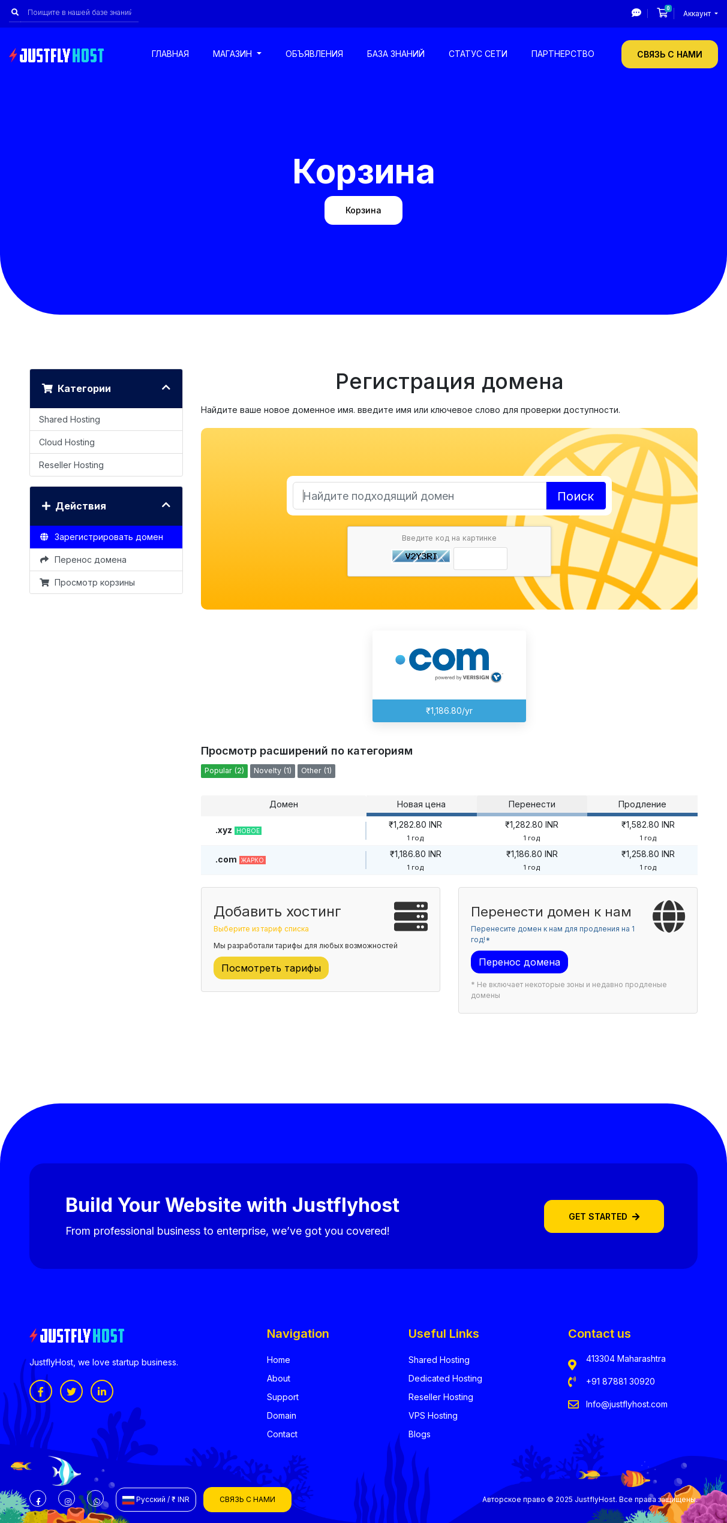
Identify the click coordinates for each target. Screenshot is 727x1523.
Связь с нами (669, 54)
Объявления (314, 54)
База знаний (396, 54)
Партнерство (562, 54)
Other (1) (316, 770)
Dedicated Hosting (445, 1378)
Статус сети (478, 54)
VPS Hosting (433, 1415)
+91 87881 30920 (620, 1381)
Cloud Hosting (67, 442)
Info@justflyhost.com (627, 1404)
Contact (282, 1434)
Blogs (419, 1434)
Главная (170, 54)
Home (278, 1360)
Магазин (233, 54)
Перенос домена (83, 559)
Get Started (604, 1216)
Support (283, 1397)
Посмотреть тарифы (271, 968)
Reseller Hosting (71, 465)
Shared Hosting (69, 419)
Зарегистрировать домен (101, 537)
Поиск (575, 496)
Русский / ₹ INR (156, 1499)
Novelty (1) (273, 770)
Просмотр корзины (87, 582)
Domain (281, 1415)
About (278, 1378)
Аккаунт (698, 13)
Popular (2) (224, 770)
